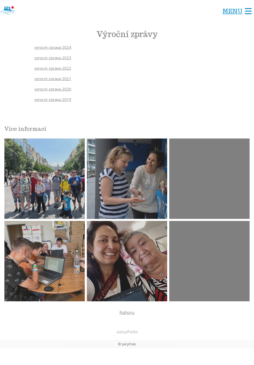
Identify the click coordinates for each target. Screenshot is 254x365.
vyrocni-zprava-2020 (54, 89)
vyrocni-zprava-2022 (54, 68)
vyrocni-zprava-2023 (54, 57)
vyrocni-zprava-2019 (54, 99)
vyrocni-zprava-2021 (54, 78)
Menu (232, 11)
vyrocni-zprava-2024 (54, 47)
